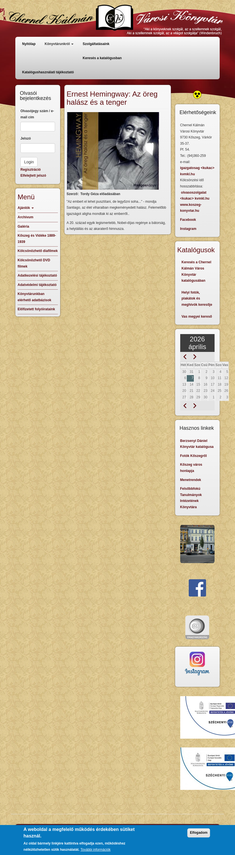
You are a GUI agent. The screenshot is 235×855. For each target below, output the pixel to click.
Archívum (25, 217)
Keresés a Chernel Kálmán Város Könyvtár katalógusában (196, 271)
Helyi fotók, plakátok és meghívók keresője (197, 298)
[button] (113, 151)
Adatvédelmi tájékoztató (37, 285)
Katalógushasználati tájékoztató (48, 72)
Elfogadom (198, 836)
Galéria (23, 226)
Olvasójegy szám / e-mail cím (37, 114)
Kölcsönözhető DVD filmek (34, 263)
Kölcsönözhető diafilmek (38, 251)
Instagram (188, 229)
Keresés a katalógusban (102, 58)
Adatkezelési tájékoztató (37, 275)
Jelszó (25, 138)
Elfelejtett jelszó (33, 176)
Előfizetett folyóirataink (36, 309)
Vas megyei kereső (197, 317)
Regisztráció (30, 170)
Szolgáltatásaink (96, 44)
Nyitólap (28, 44)
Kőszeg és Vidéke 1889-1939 (37, 239)
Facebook (188, 220)
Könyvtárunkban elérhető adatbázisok (34, 297)
